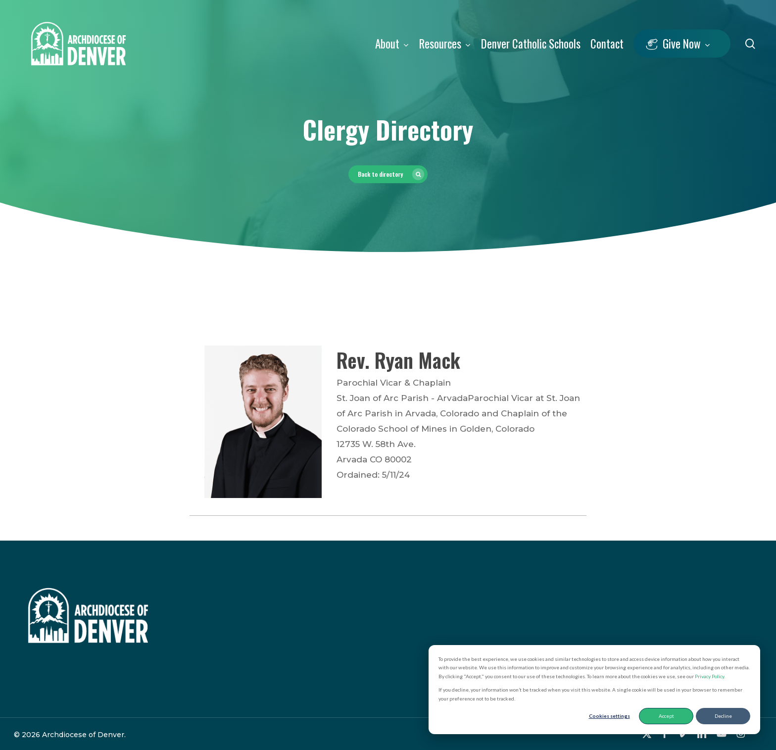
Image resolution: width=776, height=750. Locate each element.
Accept (666, 716)
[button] (388, 174)
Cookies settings (609, 716)
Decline (723, 716)
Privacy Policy (709, 676)
